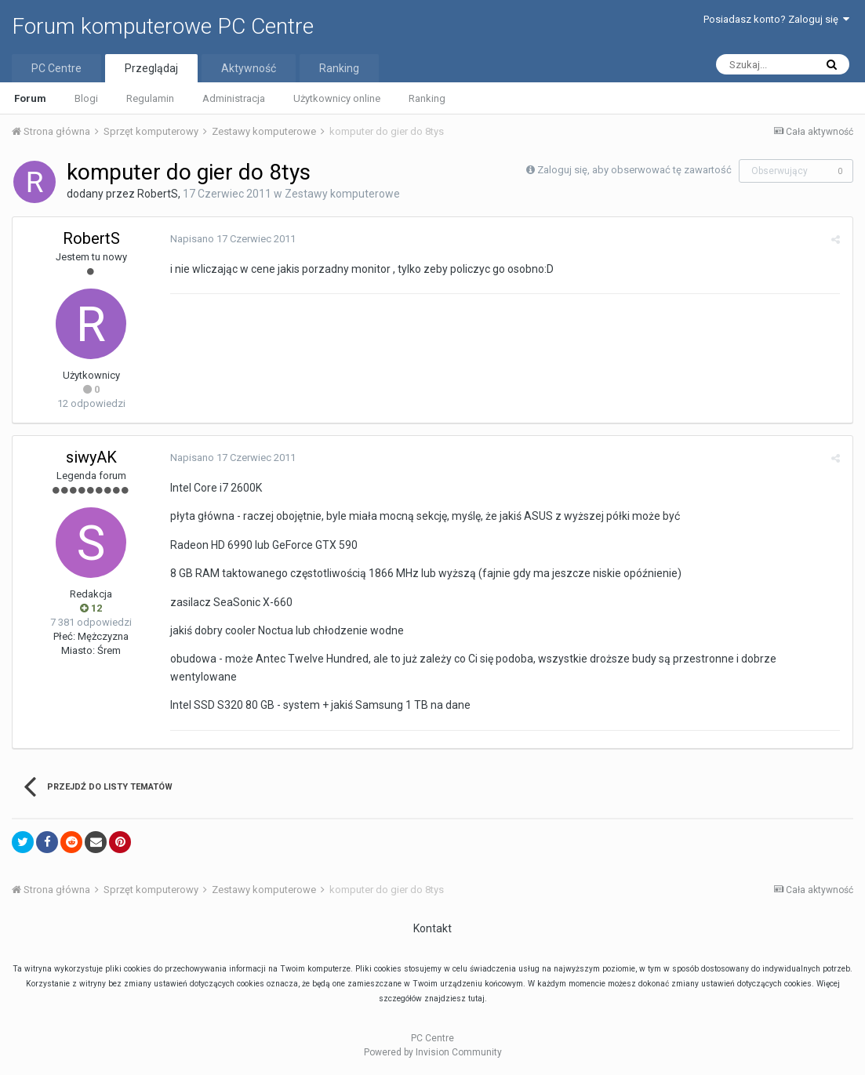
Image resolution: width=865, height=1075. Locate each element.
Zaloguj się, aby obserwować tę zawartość (634, 170)
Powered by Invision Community (433, 1052)
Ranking (427, 98)
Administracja (233, 98)
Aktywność (248, 68)
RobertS (157, 193)
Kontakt (432, 928)
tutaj (476, 998)
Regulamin (150, 98)
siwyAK (91, 457)
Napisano (232, 239)
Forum (30, 98)
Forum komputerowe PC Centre (163, 26)
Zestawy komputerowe (342, 193)
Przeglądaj (151, 68)
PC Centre (56, 68)
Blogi (86, 98)
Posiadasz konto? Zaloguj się (776, 19)
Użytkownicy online (336, 98)
